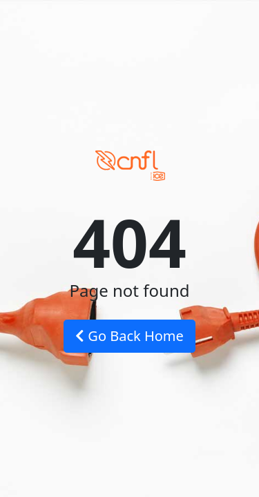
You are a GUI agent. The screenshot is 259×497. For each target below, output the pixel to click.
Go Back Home (129, 336)
